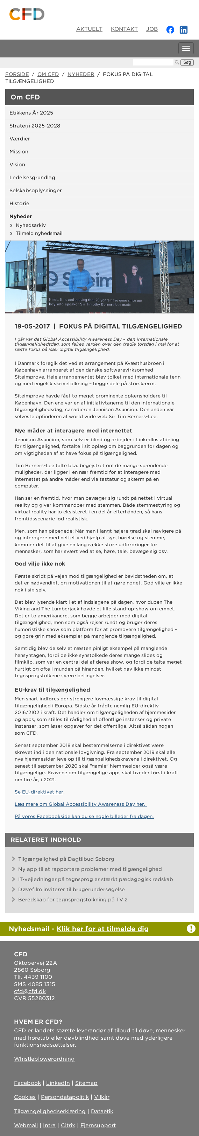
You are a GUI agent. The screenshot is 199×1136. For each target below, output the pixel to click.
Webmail (26, 1125)
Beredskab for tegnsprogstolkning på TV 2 (73, 899)
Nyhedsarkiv (31, 225)
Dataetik (102, 1111)
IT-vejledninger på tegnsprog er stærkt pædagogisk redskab (95, 879)
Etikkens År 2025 (31, 113)
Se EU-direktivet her (39, 792)
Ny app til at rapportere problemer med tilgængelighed (90, 869)
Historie (19, 203)
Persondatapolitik (65, 1097)
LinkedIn (58, 1083)
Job (152, 29)
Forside (17, 74)
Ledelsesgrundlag (32, 177)
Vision (17, 164)
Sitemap (86, 1083)
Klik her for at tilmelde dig (103, 929)
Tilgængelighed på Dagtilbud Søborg (66, 859)
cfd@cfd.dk (30, 991)
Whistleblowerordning (44, 1059)
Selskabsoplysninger (35, 190)
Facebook (27, 1083)
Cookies (25, 1097)
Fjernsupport (98, 1125)
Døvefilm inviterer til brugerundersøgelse (71, 889)
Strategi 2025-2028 (34, 126)
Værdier (19, 138)
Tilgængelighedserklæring (50, 1111)
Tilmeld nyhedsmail (39, 233)
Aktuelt (89, 29)
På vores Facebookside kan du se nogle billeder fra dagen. (84, 816)
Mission (18, 151)
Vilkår (101, 1097)
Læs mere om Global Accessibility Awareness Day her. (81, 804)
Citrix (68, 1125)
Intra (49, 1125)
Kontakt (124, 29)
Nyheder (80, 74)
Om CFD (48, 74)
